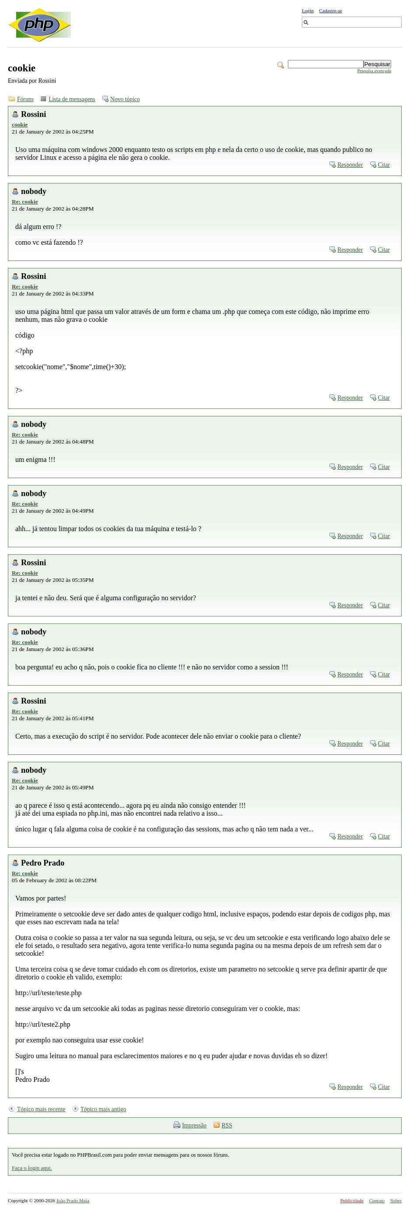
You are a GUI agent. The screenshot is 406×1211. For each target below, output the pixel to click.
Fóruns (25, 99)
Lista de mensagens (72, 99)
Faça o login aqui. (32, 1168)
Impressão (194, 1125)
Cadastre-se (330, 10)
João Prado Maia (72, 1200)
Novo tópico (125, 99)
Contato (377, 1200)
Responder (350, 165)
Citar (384, 165)
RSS (227, 1125)
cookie (20, 124)
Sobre (396, 1200)
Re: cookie (25, 201)
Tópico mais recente (41, 1109)
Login (308, 10)
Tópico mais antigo (103, 1109)
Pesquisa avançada (374, 70)
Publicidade (352, 1200)
